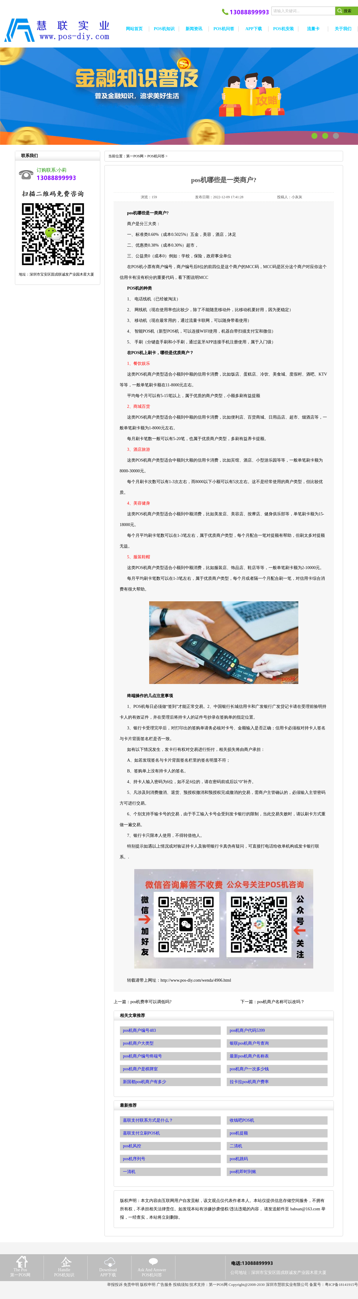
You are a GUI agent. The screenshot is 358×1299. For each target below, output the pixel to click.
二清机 (236, 1146)
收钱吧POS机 (242, 1120)
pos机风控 (132, 1146)
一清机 (129, 1171)
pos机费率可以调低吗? (151, 1002)
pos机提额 (239, 1133)
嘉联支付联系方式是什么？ (148, 1120)
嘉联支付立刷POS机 (141, 1133)
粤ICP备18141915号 (341, 1284)
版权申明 (147, 1284)
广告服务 (164, 1284)
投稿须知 (181, 1284)
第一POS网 (134, 156)
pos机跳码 (239, 1159)
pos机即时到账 (243, 1171)
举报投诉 (115, 1284)
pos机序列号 (134, 1159)
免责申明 (131, 1284)
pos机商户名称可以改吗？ (281, 1002)
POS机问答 (156, 156)
